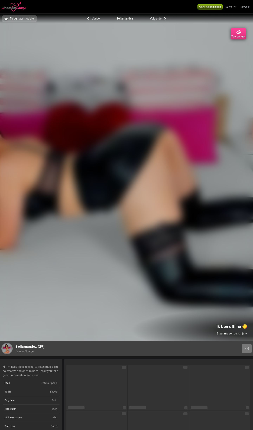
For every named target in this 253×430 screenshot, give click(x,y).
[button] (231, 7)
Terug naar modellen (19, 18)
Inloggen (245, 7)
